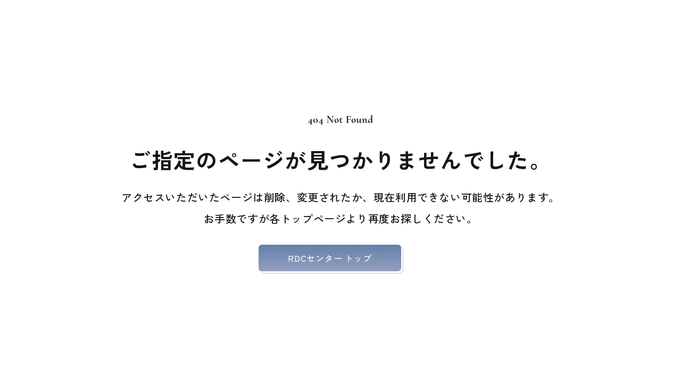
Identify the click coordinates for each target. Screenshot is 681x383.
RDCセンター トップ (330, 258)
